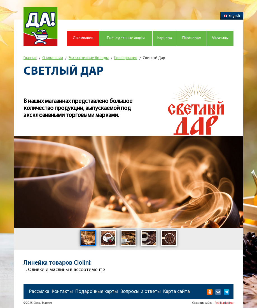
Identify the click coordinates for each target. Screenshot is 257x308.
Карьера (164, 38)
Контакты (62, 291)
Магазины (220, 38)
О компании (83, 38)
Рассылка (39, 291)
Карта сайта (176, 291)
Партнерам (191, 38)
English (232, 16)
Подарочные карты (96, 291)
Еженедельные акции (126, 38)
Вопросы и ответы (140, 291)
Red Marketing (223, 303)
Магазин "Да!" (40, 26)
